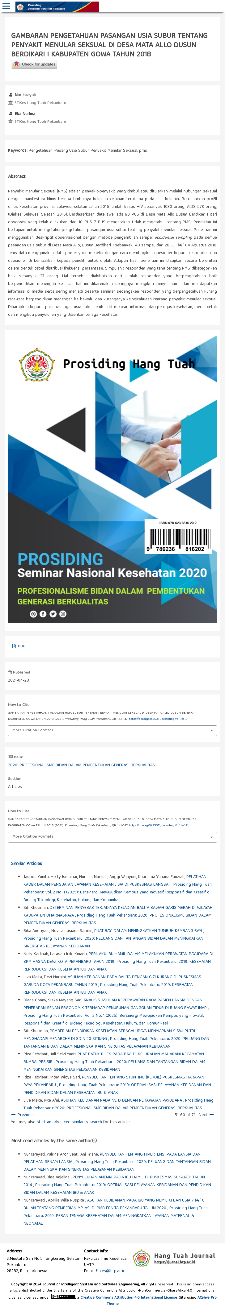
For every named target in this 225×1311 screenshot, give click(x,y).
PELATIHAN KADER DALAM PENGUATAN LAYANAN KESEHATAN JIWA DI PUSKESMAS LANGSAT (114, 880)
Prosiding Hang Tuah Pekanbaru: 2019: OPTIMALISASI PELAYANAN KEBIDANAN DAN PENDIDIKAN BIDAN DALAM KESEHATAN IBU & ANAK (117, 1089)
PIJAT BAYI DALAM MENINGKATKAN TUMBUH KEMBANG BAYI (148, 931)
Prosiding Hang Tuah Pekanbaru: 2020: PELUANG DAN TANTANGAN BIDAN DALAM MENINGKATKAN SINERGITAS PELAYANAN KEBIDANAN (116, 1042)
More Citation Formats (32, 730)
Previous (26, 1115)
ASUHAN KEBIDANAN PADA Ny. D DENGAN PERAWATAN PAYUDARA (122, 1100)
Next (203, 1115)
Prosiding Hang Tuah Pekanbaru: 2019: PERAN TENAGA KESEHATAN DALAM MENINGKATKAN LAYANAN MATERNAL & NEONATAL (115, 1216)
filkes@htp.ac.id (110, 1271)
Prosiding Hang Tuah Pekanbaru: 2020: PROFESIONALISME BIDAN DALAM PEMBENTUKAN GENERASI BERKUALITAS (118, 1104)
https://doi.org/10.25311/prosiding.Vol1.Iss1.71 (159, 719)
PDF (21, 646)
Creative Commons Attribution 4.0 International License (128, 1298)
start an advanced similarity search (69, 1122)
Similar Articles (26, 864)
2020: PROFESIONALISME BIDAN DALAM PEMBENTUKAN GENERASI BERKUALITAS (81, 765)
